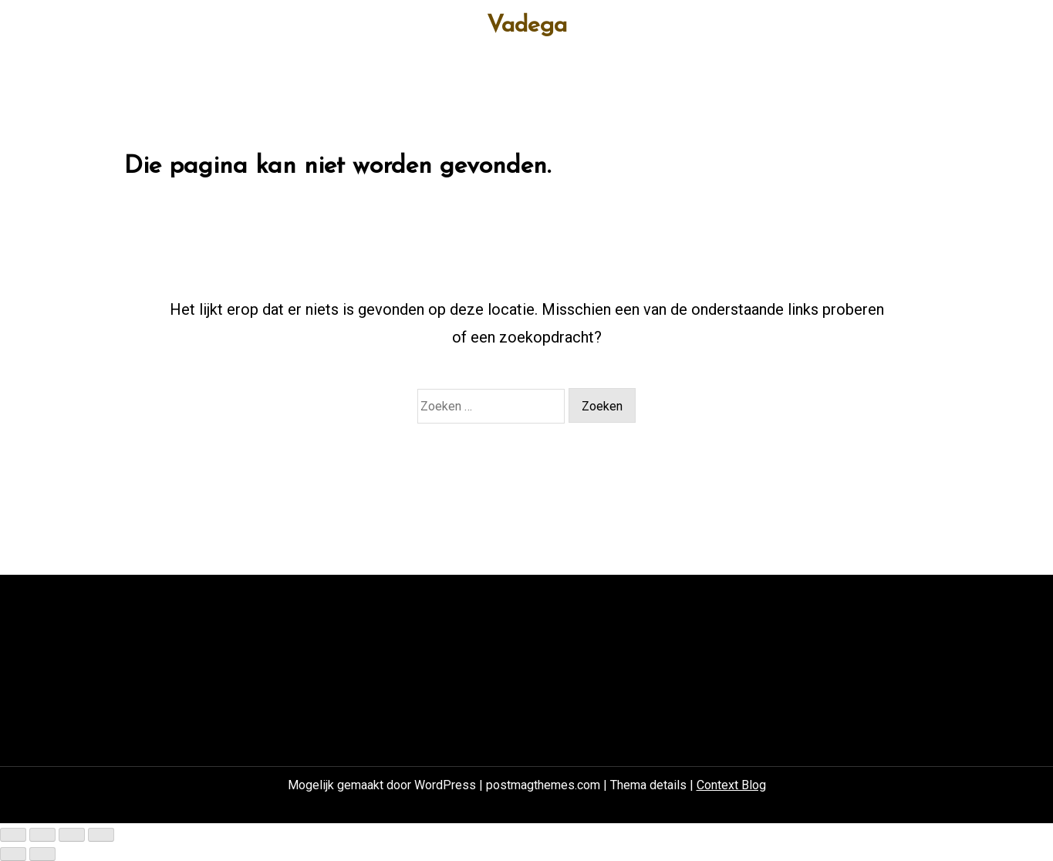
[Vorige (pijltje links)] (13, 854)
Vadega (527, 26)
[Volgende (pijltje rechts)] (42, 854)
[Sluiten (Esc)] (101, 835)
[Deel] (72, 835)
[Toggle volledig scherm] (42, 835)
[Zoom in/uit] (13, 835)
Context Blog (731, 785)
